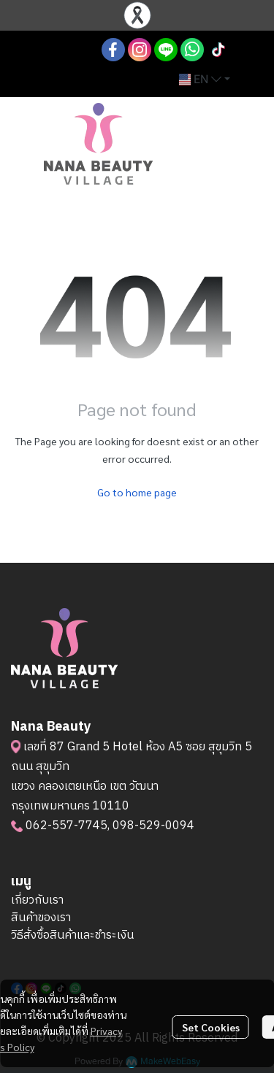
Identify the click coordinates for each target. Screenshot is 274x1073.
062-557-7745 (66, 826)
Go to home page (137, 492)
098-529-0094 (153, 826)
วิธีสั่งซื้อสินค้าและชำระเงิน (72, 935)
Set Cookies (211, 1027)
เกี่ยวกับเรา (37, 900)
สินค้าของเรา (41, 918)
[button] (204, 79)
